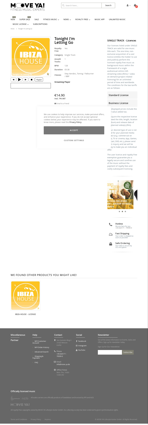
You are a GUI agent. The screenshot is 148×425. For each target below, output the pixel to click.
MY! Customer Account (39, 343)
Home (12, 29)
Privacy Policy (75, 122)
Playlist (39, 80)
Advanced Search (42, 353)
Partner (14, 341)
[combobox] (81, 5)
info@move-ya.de (63, 365)
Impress (48, 421)
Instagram (81, 347)
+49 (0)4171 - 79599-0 (123, 229)
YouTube (80, 351)
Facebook (81, 342)
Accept (74, 130)
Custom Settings (74, 140)
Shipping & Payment (37, 358)
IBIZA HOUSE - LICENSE (25, 315)
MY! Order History (42, 348)
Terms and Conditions (19, 421)
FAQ (36, 363)
